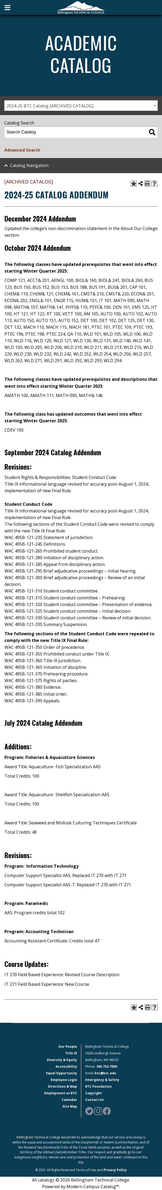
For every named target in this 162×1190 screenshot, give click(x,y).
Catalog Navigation (29, 165)
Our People (67, 1046)
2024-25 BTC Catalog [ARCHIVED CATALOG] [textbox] (50, 106)
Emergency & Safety (102, 1080)
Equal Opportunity (61, 1073)
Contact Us (94, 1099)
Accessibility (66, 1066)
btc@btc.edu (105, 1073)
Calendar (69, 1099)
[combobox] (81, 105)
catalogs (46, 1180)
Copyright (93, 1093)
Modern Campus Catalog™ (92, 1186)
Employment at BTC (60, 1093)
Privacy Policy (115, 1170)
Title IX (71, 1053)
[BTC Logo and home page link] (81, 7)
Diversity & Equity (62, 1060)
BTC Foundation (98, 1086)
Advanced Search (22, 150)
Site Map (69, 1106)
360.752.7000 (106, 1066)
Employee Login (64, 1080)
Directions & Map (62, 1086)
